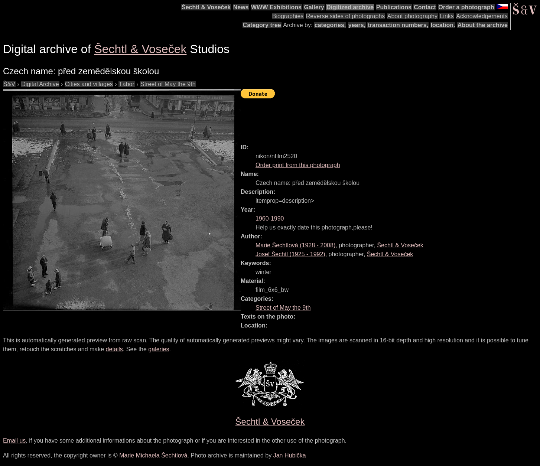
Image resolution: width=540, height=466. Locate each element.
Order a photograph (466, 7)
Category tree (262, 25)
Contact (425, 7)
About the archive (483, 25)
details (114, 349)
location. (443, 25)
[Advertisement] (376, 117)
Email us (14, 440)
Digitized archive (350, 7)
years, (356, 25)
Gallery (314, 7)
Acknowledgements (482, 16)
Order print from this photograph (298, 165)
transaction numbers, (398, 25)
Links (446, 16)
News (241, 7)
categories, (330, 25)
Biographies (288, 16)
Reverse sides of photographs (345, 16)
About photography (412, 16)
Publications (393, 7)
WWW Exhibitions (276, 7)
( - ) (295, 245)
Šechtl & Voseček (206, 7)
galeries (158, 349)
